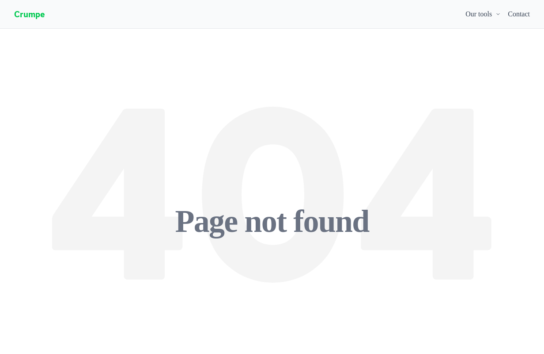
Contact (519, 14)
